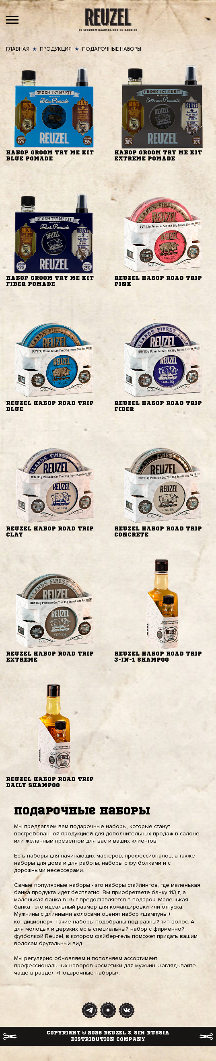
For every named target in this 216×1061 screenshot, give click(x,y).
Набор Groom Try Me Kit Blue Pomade (50, 156)
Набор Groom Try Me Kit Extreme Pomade (158, 156)
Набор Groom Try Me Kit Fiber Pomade (50, 281)
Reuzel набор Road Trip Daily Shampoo (50, 782)
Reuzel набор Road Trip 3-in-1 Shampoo (158, 657)
